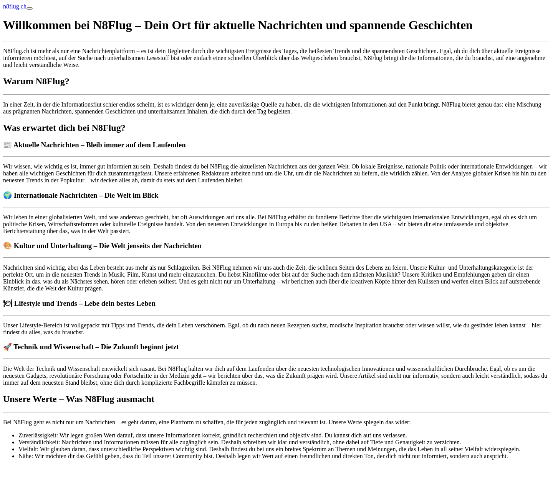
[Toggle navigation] (29, 8)
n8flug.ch (14, 6)
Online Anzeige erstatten (33, 482)
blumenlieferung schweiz (34, 469)
